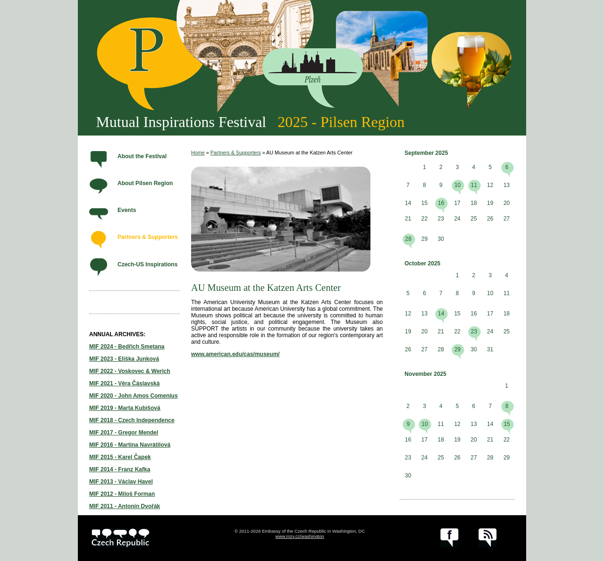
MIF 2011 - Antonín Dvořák (124, 506)
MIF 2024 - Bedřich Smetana (126, 346)
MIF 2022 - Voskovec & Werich (129, 371)
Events (126, 210)
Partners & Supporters (147, 237)
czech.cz (121, 537)
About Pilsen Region (145, 183)
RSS (487, 537)
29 (457, 349)
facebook (449, 537)
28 (408, 239)
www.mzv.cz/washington (300, 536)
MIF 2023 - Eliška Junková (124, 359)
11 (474, 185)
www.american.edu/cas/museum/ (235, 354)
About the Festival (142, 156)
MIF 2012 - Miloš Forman (122, 494)
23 (474, 331)
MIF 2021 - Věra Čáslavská (124, 383)
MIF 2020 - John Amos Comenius (133, 395)
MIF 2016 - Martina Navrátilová (129, 445)
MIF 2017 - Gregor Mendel (123, 432)
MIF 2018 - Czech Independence (132, 420)
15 (506, 424)
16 (441, 203)
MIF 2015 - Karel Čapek (120, 457)
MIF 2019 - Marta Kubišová (124, 408)
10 (457, 185)
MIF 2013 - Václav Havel (121, 481)
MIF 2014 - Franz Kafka (119, 469)
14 (441, 313)
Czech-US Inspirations (147, 264)
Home (198, 152)
